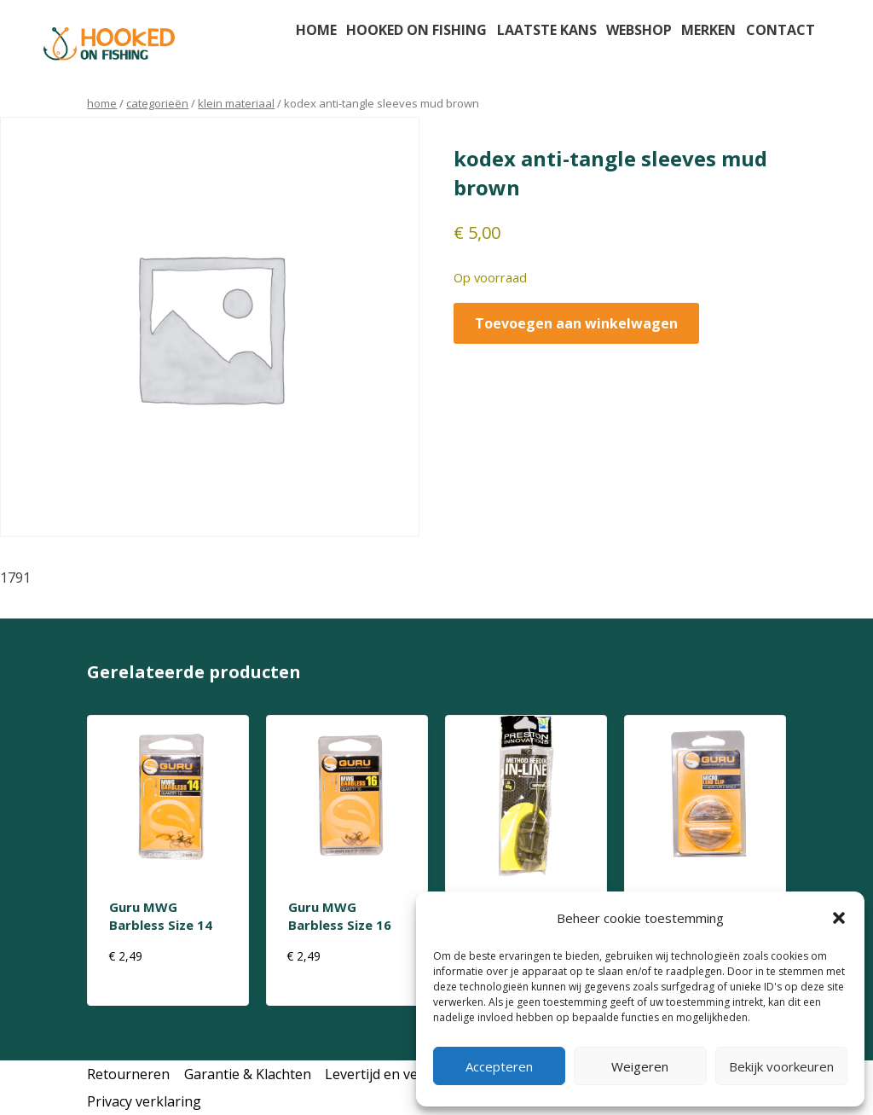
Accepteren (499, 1066)
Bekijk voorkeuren (781, 1066)
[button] (838, 917)
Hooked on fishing (416, 29)
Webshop (639, 29)
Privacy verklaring (144, 1101)
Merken (708, 29)
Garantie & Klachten (247, 1074)
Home (316, 29)
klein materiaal (236, 103)
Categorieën (157, 103)
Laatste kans (547, 29)
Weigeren (639, 1066)
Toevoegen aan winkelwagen (576, 323)
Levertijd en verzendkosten (412, 1074)
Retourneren (128, 1074)
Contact (780, 29)
